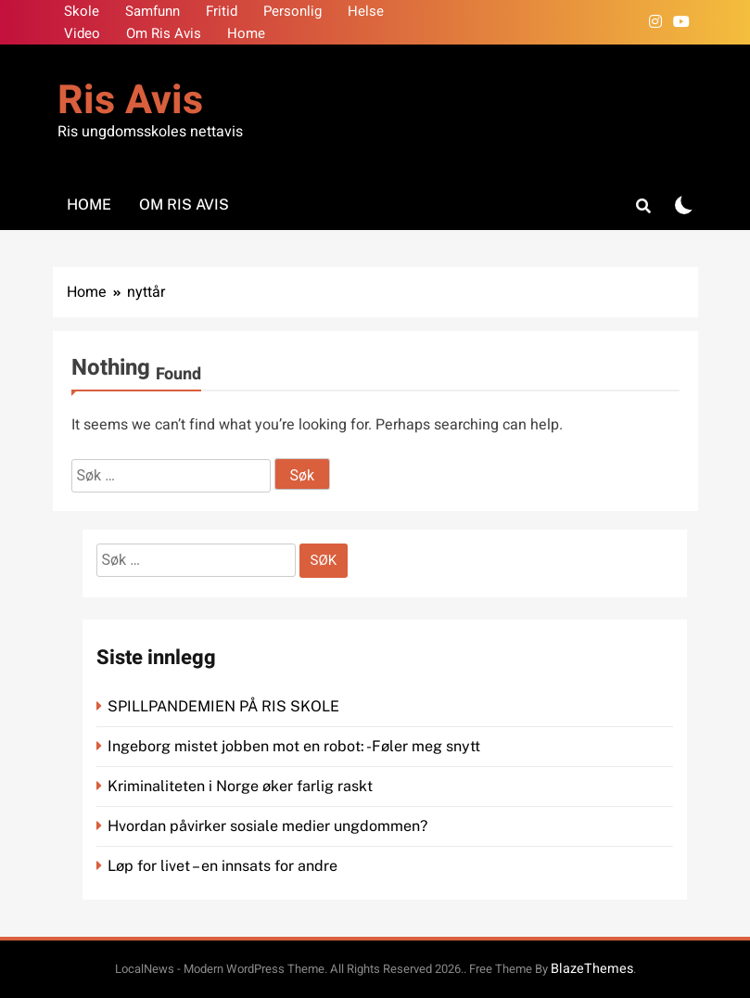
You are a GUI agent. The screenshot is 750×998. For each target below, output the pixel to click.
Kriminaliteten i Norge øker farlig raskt (242, 786)
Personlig (292, 11)
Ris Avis (130, 100)
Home (246, 33)
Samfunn (152, 11)
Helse (366, 11)
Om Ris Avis (163, 33)
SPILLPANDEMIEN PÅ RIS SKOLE (225, 706)
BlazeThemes (592, 969)
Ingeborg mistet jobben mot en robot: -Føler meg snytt (296, 746)
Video (82, 33)
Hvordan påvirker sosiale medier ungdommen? (267, 826)
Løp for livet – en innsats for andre (222, 866)
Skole (81, 11)
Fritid (221, 11)
